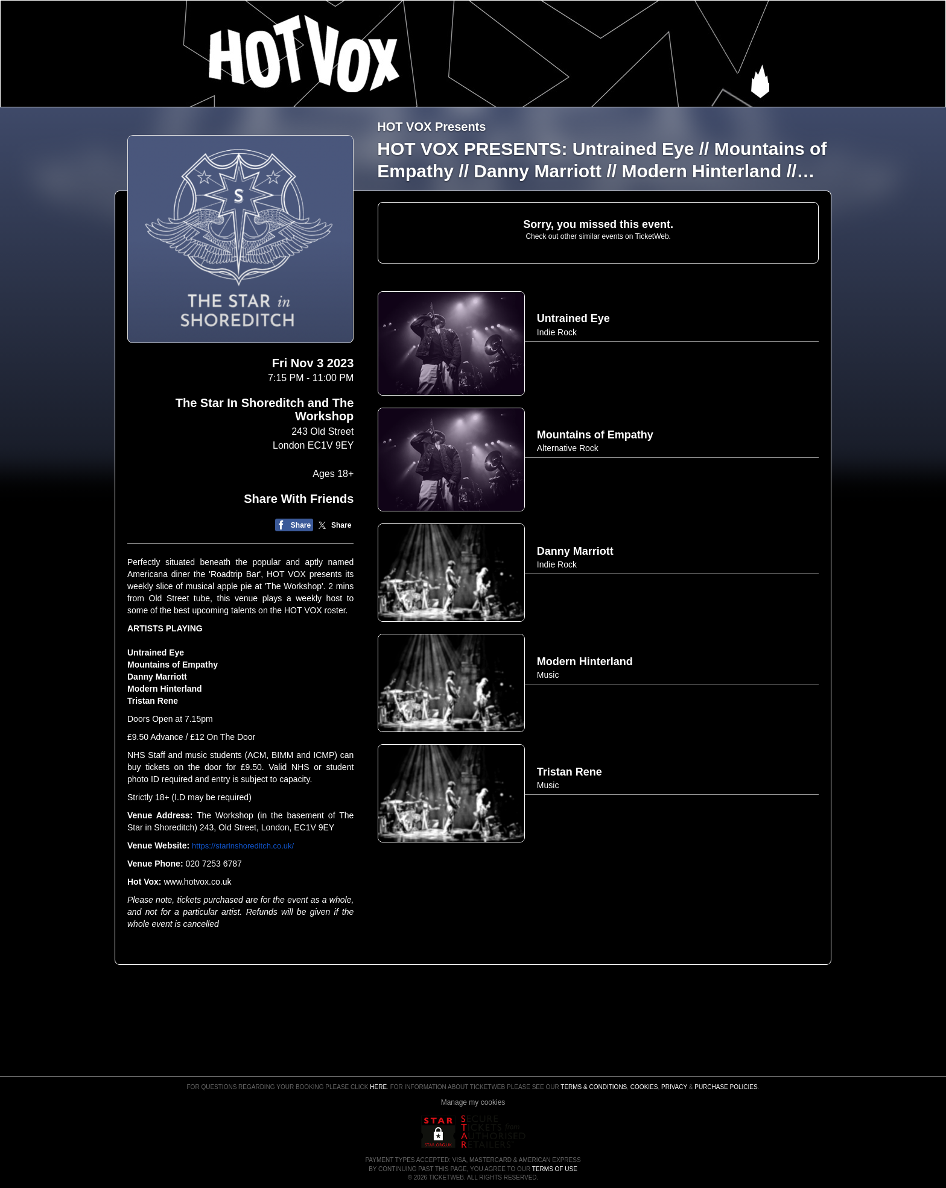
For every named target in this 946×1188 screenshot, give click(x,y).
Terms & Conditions (593, 1087)
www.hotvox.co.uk (197, 881)
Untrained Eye (156, 652)
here (378, 1087)
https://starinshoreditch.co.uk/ (243, 845)
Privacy (674, 1087)
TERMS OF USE (554, 1169)
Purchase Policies (725, 1087)
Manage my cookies (473, 1102)
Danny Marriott (158, 676)
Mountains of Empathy (173, 664)
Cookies (644, 1087)
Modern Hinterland (164, 689)
